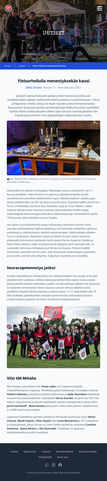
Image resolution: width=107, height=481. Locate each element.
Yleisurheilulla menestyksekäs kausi (49, 65)
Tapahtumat (29, 451)
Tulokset (46, 451)
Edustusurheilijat (88, 451)
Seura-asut (62, 457)
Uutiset (22, 65)
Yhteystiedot (45, 457)
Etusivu (7, 65)
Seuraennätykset (65, 451)
